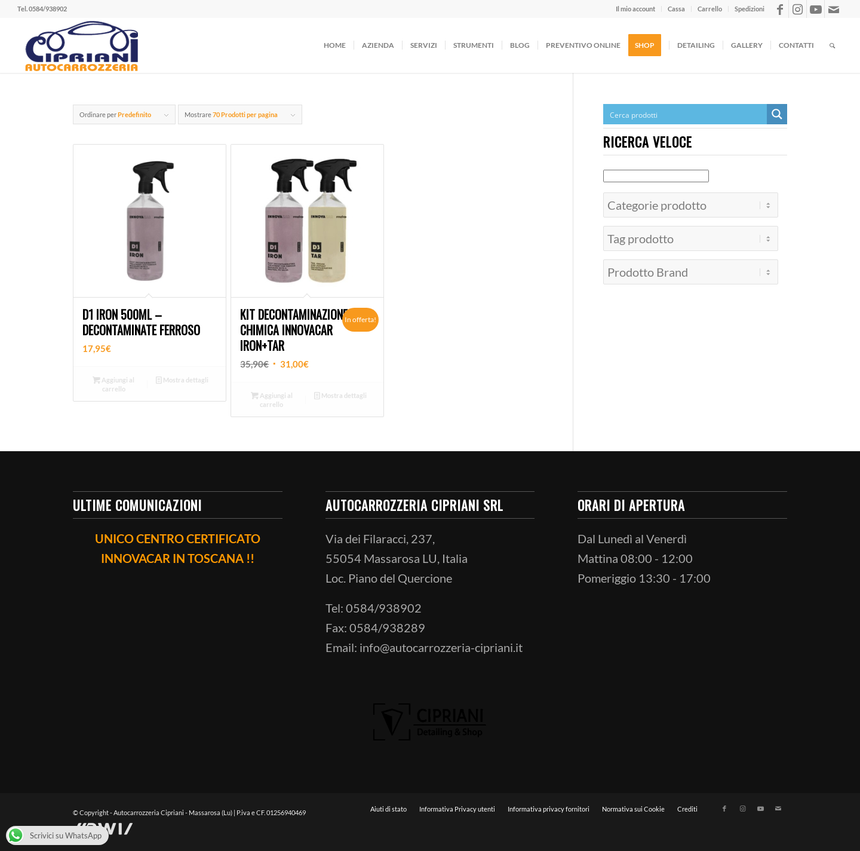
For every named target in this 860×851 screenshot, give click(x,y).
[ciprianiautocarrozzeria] (80, 45)
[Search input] (685, 114)
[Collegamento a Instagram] (797, 9)
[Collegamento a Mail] (834, 9)
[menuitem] (636, 9)
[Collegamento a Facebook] (779, 9)
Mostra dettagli (182, 380)
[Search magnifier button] (777, 114)
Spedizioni (749, 9)
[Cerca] (832, 45)
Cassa (676, 9)
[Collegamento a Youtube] (815, 9)
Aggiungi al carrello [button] (113, 384)
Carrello (710, 9)
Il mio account (635, 9)
